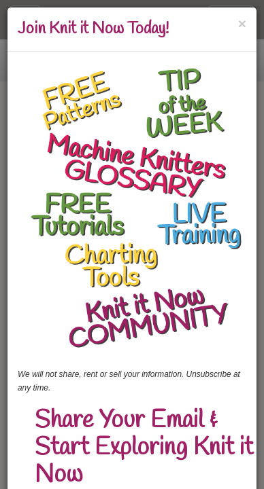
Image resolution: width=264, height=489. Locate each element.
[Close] (242, 23)
